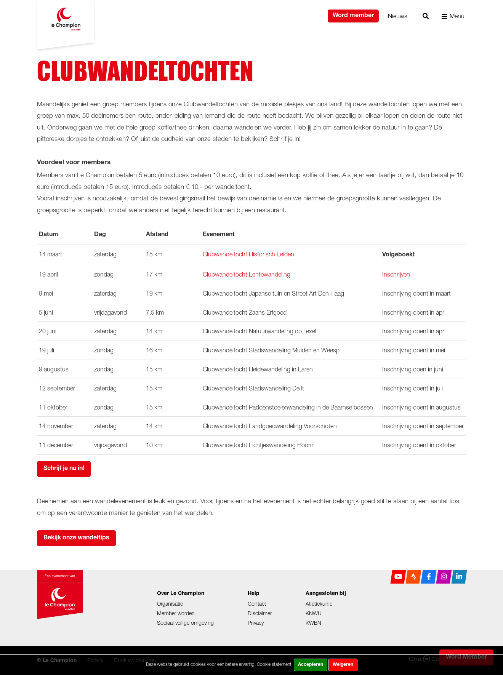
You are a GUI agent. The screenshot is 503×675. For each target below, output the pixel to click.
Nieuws (397, 16)
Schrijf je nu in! (63, 469)
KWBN (313, 622)
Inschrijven (396, 274)
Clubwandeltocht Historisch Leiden (248, 254)
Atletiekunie (319, 603)
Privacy (256, 622)
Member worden (176, 613)
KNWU (314, 613)
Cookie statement (274, 664)
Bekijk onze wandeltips (76, 538)
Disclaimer (260, 613)
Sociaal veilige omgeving (185, 622)
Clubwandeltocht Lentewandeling (246, 274)
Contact (257, 603)
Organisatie (170, 603)
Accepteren (310, 664)
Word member (353, 16)
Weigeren (343, 664)
